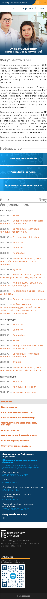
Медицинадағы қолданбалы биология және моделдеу (21, 284)
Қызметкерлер (9, 407)
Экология (11, 247)
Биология (11, 242)
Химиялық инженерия (18, 386)
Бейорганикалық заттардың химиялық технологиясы (22, 222)
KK (37, 2)
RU (41, 2)
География (12, 252)
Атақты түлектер (10, 430)
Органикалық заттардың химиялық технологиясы (20, 230)
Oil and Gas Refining (19, 237)
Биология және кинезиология (23, 299)
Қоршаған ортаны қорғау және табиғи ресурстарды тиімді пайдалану (20, 261)
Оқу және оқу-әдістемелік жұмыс (19, 435)
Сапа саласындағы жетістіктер (18, 417)
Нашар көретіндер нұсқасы (14, 2)
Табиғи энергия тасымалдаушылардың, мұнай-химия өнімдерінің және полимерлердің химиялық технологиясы (20, 308)
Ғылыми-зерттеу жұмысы (15, 441)
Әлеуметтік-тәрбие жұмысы (16, 446)
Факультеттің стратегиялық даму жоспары (19, 424)
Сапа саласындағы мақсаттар (17, 412)
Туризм (10, 269)
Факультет (6, 402)
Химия (9, 215)
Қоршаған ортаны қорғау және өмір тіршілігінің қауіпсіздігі (22, 276)
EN (45, 2)
